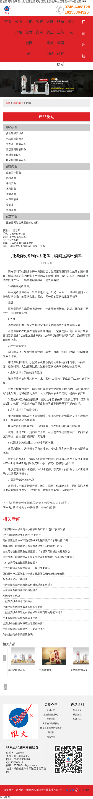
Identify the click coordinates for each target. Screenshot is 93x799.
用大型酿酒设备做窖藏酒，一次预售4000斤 (27, 568)
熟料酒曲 (11, 178)
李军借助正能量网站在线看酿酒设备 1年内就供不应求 (32, 546)
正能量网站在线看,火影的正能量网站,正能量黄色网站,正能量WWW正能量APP (43, 1)
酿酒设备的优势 (11, 595)
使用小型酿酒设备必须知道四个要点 (23, 606)
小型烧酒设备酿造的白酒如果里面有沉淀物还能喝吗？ (33, 612)
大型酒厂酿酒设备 (16, 144)
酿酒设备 (11, 127)
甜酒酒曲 (11, 194)
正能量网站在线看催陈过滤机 (22, 222)
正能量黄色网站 (50, 714)
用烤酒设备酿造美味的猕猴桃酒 (20, 590)
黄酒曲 (10, 204)
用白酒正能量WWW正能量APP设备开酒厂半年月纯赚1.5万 (35, 540)
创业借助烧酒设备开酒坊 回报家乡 (22, 534)
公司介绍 (51, 710)
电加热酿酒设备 (15, 138)
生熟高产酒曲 (13, 172)
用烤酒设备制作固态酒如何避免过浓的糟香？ (28, 584)
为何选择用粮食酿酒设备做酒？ (20, 562)
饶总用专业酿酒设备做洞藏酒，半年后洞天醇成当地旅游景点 (36, 551)
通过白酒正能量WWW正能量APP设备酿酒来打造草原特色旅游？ (39, 557)
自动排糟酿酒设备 (16, 160)
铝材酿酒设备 (13, 154)
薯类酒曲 (11, 183)
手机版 (86, 789)
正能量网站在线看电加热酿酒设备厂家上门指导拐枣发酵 (34, 529)
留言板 (51, 732)
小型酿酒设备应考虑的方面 (18, 601)
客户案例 (18, 103)
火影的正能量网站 (51, 723)
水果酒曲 (11, 188)
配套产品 (11, 216)
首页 (8, 21)
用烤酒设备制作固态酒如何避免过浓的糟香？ (41, 502)
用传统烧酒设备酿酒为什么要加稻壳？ (24, 628)
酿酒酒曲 (11, 166)
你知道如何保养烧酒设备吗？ (19, 634)
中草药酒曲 (12, 199)
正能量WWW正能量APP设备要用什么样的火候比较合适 (34, 573)
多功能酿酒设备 (15, 133)
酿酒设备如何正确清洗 (15, 579)
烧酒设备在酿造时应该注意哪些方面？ (24, 623)
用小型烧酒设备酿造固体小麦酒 (20, 617)
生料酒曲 (11, 210)
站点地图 (51, 737)
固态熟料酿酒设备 (16, 149)
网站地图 (5, 797)
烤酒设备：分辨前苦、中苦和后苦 (34, 507)
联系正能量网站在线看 (60, 42)
